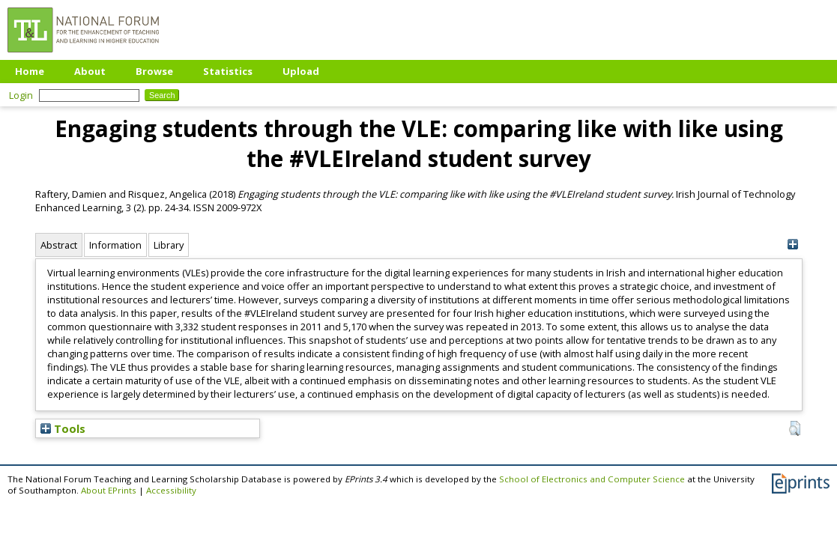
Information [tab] (115, 245)
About (90, 71)
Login (21, 95)
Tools (62, 428)
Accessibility (171, 490)
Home (29, 71)
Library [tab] (169, 245)
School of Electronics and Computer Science (592, 479)
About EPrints (108, 490)
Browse (154, 71)
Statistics (228, 71)
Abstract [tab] (58, 245)
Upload (300, 71)
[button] (794, 428)
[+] (793, 244)
